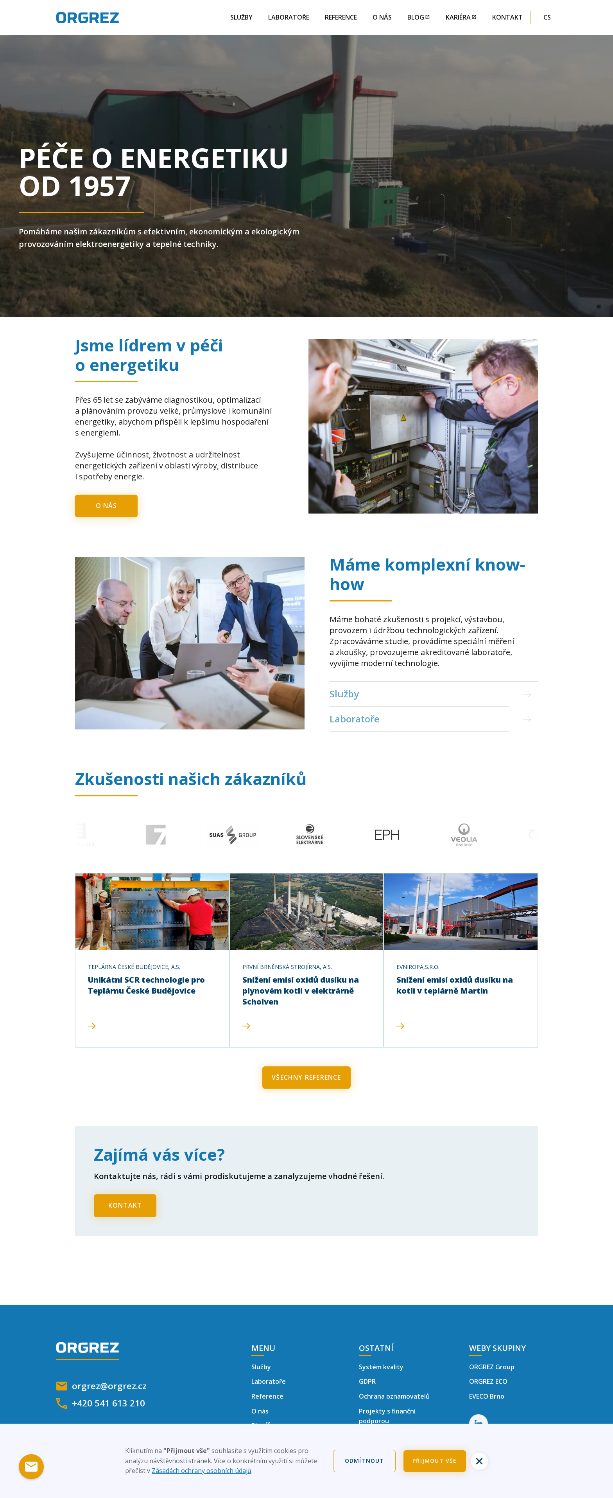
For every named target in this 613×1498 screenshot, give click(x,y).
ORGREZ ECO (488, 1381)
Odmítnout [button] (364, 1460)
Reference (341, 17)
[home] (87, 17)
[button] (550, 18)
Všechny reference (306, 1077)
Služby (241, 17)
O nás (382, 17)
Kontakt (507, 17)
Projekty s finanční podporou (387, 1416)
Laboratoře (288, 17)
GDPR (367, 1381)
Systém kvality (381, 1367)
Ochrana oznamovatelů (394, 1396)
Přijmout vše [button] (434, 1460)
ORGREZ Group (491, 1367)
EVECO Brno (486, 1396)
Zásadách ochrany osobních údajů (201, 1470)
